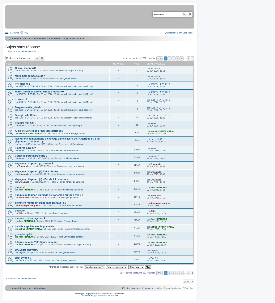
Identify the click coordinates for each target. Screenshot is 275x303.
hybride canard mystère (29, 218)
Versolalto (23, 70)
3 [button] (173, 58)
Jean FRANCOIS (27, 190)
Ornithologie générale (66, 78)
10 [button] (188, 58)
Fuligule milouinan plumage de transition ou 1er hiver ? (48, 195)
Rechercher (184, 14)
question (20, 210)
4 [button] (177, 58)
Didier (21, 213)
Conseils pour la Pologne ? (31, 155)
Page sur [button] (159, 58)
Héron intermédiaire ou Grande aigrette (38, 91)
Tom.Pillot (23, 260)
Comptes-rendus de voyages (70, 166)
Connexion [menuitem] (187, 33)
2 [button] (169, 58)
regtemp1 (23, 125)
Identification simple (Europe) (69, 70)
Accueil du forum (37, 38)
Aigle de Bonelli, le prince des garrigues (39, 130)
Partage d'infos (78, 133)
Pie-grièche (21, 83)
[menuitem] (152, 288)
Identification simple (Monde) (79, 86)
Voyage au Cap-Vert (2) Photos (33, 163)
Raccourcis (14, 33)
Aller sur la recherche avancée (22, 51)
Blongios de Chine (26, 115)
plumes (19, 187)
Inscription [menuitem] (173, 33)
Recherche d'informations (71, 144)
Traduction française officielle (93, 296)
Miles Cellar (113, 296)
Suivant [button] (192, 58)
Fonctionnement (74, 205)
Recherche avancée (189, 14)
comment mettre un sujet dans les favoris (40, 202)
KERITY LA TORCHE (29, 86)
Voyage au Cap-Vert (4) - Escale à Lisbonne (40, 179)
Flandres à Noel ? (25, 147)
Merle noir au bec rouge (29, 75)
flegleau (22, 252)
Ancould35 (24, 197)
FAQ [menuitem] (26, 33)
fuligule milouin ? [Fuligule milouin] (36, 242)
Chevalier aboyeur (26, 249)
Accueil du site (18, 38)
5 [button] (181, 58)
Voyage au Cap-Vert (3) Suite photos (36, 171)
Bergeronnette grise (27, 107)
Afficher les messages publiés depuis (77, 267)
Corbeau (20, 99)
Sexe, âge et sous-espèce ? (79, 110)
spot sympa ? (23, 257)
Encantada (24, 166)
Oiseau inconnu (24, 68)
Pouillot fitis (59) (25, 123)
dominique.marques (29, 205)
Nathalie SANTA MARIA (30, 133)
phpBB (91, 293)
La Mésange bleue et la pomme (33, 226)
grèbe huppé (22, 234)
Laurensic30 (24, 144)
